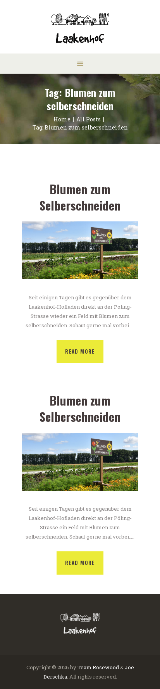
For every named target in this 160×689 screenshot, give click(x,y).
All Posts (88, 119)
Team (84, 667)
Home (62, 119)
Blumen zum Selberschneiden (80, 197)
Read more (80, 351)
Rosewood (106, 667)
